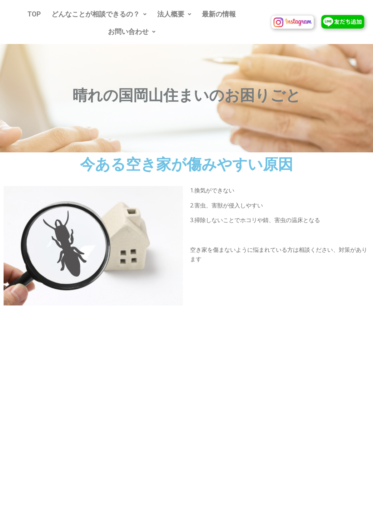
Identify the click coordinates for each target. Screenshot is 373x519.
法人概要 (174, 14)
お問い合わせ (131, 32)
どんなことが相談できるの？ (98, 14)
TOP (34, 14)
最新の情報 (219, 14)
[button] (99, 14)
